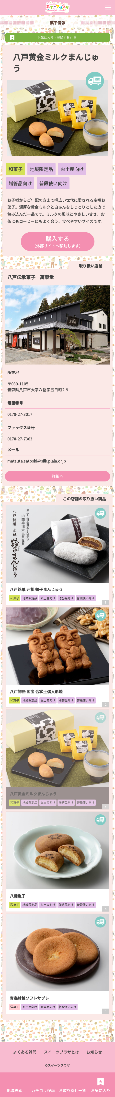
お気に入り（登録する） (58, 37)
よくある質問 (24, 1052)
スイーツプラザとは (61, 1052)
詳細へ (57, 476)
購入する (57, 241)
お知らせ (94, 1052)
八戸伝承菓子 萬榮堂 (30, 277)
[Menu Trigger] (108, 7)
